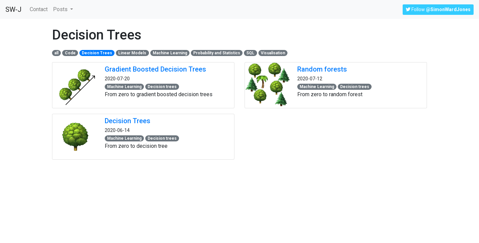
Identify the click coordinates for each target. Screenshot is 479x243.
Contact (40, 8)
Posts (61, 9)
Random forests (322, 69)
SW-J (13, 9)
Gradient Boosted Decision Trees (155, 69)
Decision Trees (127, 121)
